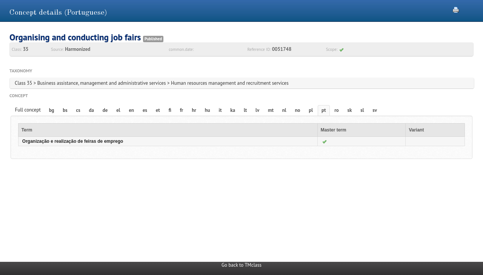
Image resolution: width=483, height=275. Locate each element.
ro (336, 110)
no (297, 110)
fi (170, 110)
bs (65, 110)
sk (350, 110)
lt (245, 110)
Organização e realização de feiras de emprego (72, 141)
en (131, 110)
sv (374, 110)
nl (284, 110)
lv (257, 110)
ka (232, 110)
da (91, 110)
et (158, 110)
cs (78, 110)
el (118, 110)
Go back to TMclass (241, 265)
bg (51, 110)
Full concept (28, 110)
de (105, 110)
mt (271, 110)
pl (311, 110)
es (145, 110)
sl (362, 110)
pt (323, 110)
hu (207, 110)
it (220, 110)
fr (181, 110)
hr (194, 110)
